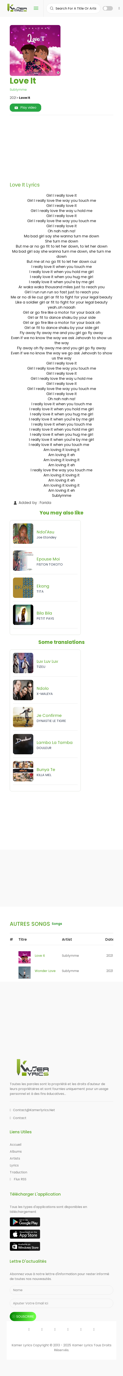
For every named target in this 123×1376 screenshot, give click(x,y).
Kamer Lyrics (83, 1345)
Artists (15, 1158)
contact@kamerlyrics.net (32, 1110)
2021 (109, 955)
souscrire (23, 1316)
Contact (18, 1118)
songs (57, 923)
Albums (16, 1151)
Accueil (15, 1144)
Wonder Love (45, 971)
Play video (25, 107)
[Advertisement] (68, 146)
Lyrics (14, 1165)
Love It (40, 955)
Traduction (18, 1172)
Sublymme (18, 89)
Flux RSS (18, 1179)
